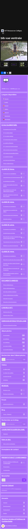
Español (5, 105)
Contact (4, 453)
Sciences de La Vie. (7, 312)
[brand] (11, 30)
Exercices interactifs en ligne (10, 325)
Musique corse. (6, 390)
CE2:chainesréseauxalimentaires (10, 153)
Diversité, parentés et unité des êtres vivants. (10, 195)
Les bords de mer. (14, 376)
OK (24, 359)
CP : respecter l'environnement (10, 146)
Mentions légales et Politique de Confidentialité (10, 462)
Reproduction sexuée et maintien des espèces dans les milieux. (12, 237)
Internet (14, 503)
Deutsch (6, 112)
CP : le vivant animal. (8, 132)
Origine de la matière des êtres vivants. (10, 185)
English (5, 102)
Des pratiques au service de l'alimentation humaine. (9, 190)
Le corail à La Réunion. (8, 143)
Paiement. (5, 434)
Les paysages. (14, 335)
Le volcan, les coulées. (14, 373)
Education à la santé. (8, 298)
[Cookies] (3, 526)
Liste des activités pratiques (9, 291)
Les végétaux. (14, 342)
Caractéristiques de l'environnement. (11, 177)
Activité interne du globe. (9, 233)
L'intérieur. (14, 380)
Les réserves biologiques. (9, 160)
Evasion (14, 513)
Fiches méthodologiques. (9, 288)
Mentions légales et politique (10, 525)
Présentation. (6, 466)
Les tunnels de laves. (14, 349)
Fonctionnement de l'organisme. (10, 215)
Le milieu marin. (14, 369)
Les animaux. (14, 339)
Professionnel (14, 510)
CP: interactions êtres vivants (10, 139)
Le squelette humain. (8, 156)
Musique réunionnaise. (8, 394)
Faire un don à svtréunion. (9, 443)
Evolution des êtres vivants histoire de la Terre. (11, 264)
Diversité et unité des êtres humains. (11, 259)
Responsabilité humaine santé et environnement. (11, 274)
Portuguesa (6, 119)
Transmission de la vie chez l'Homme (11, 242)
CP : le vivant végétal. (8, 136)
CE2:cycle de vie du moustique (10, 149)
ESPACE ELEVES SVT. (14, 404)
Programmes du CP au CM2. (9, 129)
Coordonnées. (6, 470)
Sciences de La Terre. (8, 315)
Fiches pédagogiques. (8, 285)
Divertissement (14, 506)
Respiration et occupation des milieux (10, 210)
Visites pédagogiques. (8, 163)
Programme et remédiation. (9, 206)
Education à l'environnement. (10, 302)
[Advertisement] (14, 14)
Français (5, 99)
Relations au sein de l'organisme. (10, 245)
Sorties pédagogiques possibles (10, 295)
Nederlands (6, 116)
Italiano (5, 109)
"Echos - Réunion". (14, 414)
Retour (14, 64)
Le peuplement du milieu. (9, 181)
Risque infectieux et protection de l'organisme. (11, 269)
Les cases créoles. (14, 346)
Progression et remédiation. (9, 173)
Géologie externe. (7, 219)
